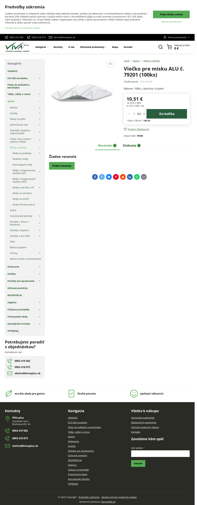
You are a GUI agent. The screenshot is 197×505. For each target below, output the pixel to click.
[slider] (146, 81)
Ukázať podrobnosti (171, 21)
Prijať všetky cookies (171, 14)
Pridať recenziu (61, 166)
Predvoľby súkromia (89, 497)
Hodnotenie (131, 81)
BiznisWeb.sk (108, 501)
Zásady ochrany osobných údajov (119, 497)
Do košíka (166, 114)
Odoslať (138, 463)
